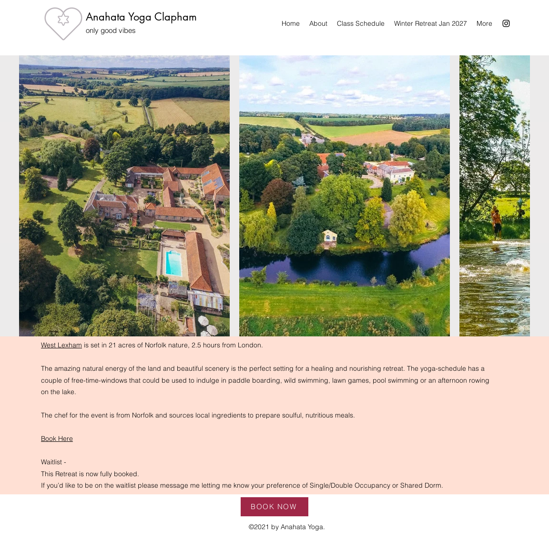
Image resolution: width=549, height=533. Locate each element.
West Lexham (61, 345)
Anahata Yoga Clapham (141, 16)
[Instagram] (506, 23)
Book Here (57, 438)
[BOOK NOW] (274, 506)
